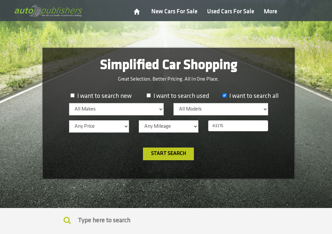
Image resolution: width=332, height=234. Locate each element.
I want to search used (181, 96)
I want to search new (104, 96)
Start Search (168, 153)
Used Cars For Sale (230, 11)
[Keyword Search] (67, 220)
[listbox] (116, 109)
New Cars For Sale (174, 11)
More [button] (270, 11)
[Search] (166, 220)
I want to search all (254, 96)
